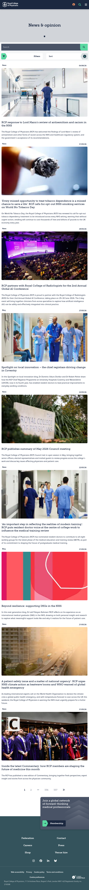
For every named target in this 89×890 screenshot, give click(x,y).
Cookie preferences (37, 877)
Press (61, 845)
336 (46, 790)
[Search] (40, 47)
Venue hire (61, 852)
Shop (28, 852)
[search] (84, 47)
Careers (27, 845)
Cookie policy (39, 872)
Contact (61, 838)
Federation (27, 838)
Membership (52, 823)
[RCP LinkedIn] (48, 860)
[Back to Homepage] (22, 4)
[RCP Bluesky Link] (55, 860)
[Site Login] (74, 5)
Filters (20, 56)
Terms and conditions (54, 872)
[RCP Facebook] (40, 860)
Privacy (29, 872)
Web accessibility (17, 872)
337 (55, 790)
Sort (51, 56)
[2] (64, 790)
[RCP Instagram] (33, 860)
